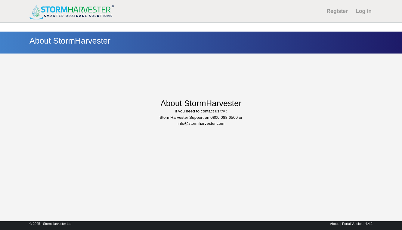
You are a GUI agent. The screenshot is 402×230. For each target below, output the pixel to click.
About (334, 223)
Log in (364, 11)
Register (337, 11)
